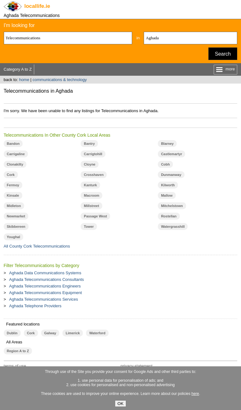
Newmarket (16, 216)
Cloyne (89, 164)
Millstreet (91, 206)
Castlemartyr (171, 154)
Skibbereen (16, 226)
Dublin (12, 333)
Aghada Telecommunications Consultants (46, 279)
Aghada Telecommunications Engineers (45, 286)
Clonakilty (15, 164)
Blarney (167, 143)
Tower (89, 226)
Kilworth (168, 185)
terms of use (15, 366)
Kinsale (13, 195)
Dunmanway (171, 175)
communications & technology (60, 79)
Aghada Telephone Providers (35, 305)
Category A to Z (18, 69)
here (195, 393)
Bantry (89, 143)
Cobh (165, 164)
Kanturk (90, 185)
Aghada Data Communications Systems (45, 273)
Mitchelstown (172, 206)
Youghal (13, 237)
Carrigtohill (93, 154)
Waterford (97, 333)
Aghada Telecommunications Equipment (45, 292)
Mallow (167, 195)
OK (120, 403)
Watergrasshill (173, 226)
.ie (37, 6)
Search (223, 54)
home (24, 79)
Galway (50, 333)
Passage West (95, 216)
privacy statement (136, 366)
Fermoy (13, 185)
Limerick (73, 333)
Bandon (13, 143)
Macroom (91, 195)
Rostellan (168, 216)
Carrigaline (16, 154)
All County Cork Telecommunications (37, 246)
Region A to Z (18, 351)
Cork (11, 175)
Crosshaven (94, 175)
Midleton (14, 206)
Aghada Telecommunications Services (43, 299)
